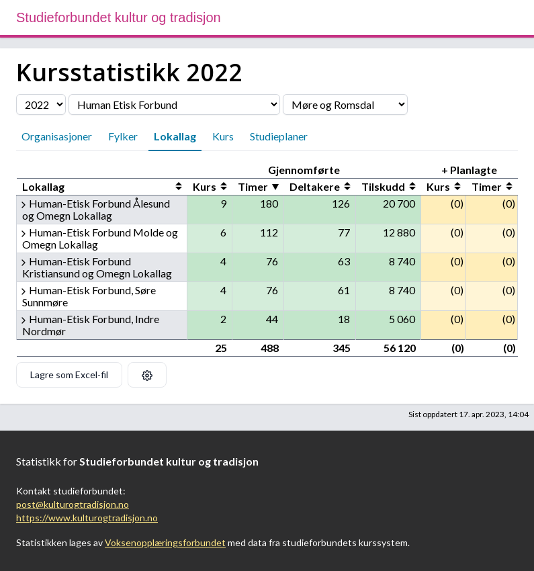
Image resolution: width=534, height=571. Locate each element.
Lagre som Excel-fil (69, 374)
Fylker (123, 136)
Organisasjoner (56, 136)
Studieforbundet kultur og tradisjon (118, 17)
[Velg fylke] (345, 104)
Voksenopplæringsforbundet (165, 542)
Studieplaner (279, 136)
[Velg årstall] (41, 104)
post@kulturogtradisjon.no (72, 504)
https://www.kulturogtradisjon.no (87, 517)
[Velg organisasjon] (174, 104)
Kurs (223, 136)
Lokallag (175, 136)
